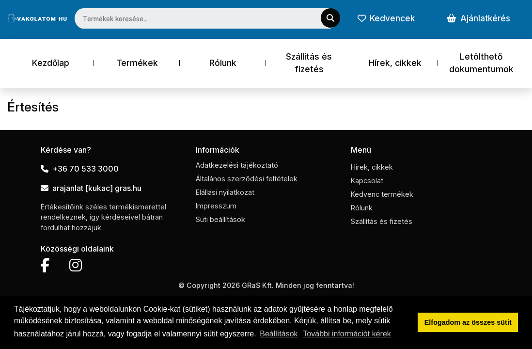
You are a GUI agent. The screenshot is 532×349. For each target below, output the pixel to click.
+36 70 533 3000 (80, 169)
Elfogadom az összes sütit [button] (468, 322)
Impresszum (216, 206)
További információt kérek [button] (347, 334)
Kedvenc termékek (382, 194)
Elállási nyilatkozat (225, 192)
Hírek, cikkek (395, 63)
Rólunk (222, 63)
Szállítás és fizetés (309, 62)
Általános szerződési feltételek (246, 178)
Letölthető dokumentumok (481, 62)
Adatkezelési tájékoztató (237, 165)
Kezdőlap (50, 63)
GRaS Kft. (258, 285)
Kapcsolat (367, 180)
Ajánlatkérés (478, 18)
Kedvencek (386, 18)
